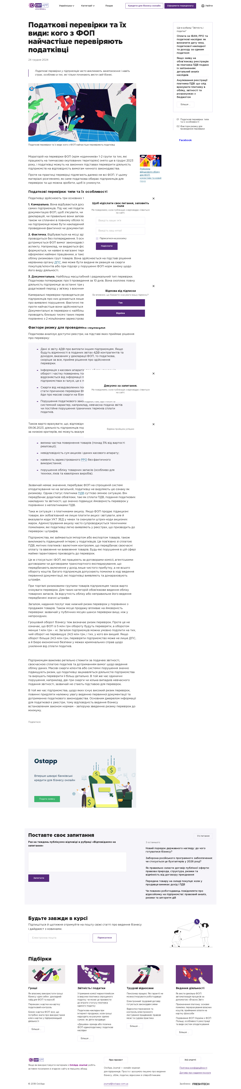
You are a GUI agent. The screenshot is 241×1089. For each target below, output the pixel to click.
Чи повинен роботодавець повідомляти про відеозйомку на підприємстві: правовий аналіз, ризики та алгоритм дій (176, 894)
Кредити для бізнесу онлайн (144, 6)
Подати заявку (47, 799)
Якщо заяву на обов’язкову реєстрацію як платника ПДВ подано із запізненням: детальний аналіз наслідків (193, 66)
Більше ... (185, 104)
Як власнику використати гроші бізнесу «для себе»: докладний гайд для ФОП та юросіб (45, 997)
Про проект (116, 1060)
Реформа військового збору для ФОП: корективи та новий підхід (150, 175)
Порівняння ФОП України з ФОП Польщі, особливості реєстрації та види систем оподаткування (193, 1021)
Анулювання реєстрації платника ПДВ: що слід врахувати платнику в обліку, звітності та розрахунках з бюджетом (192, 88)
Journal (40, 9)
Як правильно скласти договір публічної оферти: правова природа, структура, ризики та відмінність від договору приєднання (177, 871)
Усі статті (190, 1060)
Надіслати (107, 246)
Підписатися (105, 938)
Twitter (39, 728)
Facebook (31, 728)
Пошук (107, 6)
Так (120, 303)
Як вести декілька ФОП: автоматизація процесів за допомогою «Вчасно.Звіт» (190, 997)
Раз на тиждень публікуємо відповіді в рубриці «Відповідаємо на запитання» (72, 844)
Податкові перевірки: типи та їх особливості (194, 121)
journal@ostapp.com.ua (116, 1084)
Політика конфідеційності (193, 1068)
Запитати (38, 878)
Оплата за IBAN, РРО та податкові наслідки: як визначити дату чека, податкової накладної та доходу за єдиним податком (192, 44)
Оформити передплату (180, 6)
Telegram (48, 728)
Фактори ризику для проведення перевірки (192, 128)
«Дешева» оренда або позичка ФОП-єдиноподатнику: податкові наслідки (95, 1027)
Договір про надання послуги (195, 1073)
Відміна (120, 313)
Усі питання (203, 836)
